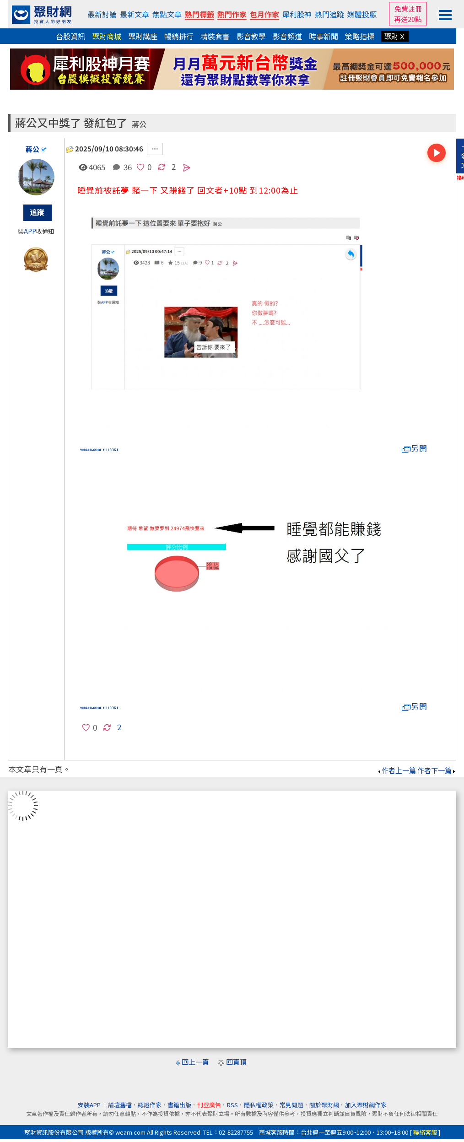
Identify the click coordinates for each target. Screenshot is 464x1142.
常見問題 (291, 1104)
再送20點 (408, 19)
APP (30, 231)
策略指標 (359, 36)
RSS (232, 1104)
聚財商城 (106, 36)
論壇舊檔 (120, 1104)
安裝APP (90, 1104)
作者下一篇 (436, 770)
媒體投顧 (362, 14)
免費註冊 (408, 8)
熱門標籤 (199, 14)
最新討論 (102, 14)
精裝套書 (215, 36)
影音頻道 (287, 36)
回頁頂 (236, 1062)
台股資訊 (70, 36)
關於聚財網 (324, 1104)
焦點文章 (167, 14)
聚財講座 (142, 36)
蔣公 (139, 124)
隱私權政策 (259, 1104)
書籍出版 (179, 1104)
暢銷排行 (179, 36)
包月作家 (264, 14)
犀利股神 (297, 14)
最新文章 (134, 14)
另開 (414, 448)
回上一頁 (195, 1062)
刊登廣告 (209, 1104)
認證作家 (150, 1104)
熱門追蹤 (329, 14)
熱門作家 (232, 14)
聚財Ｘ (395, 36)
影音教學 (251, 36)
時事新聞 (323, 36)
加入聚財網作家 (366, 1104)
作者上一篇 (396, 770)
